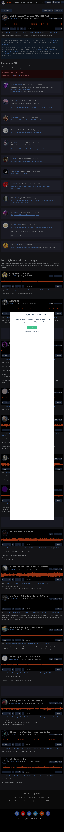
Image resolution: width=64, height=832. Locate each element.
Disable (32, 327)
